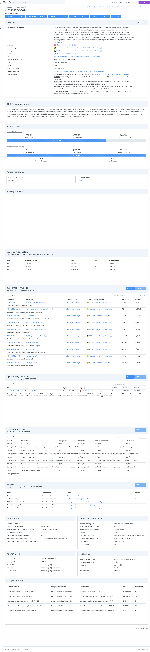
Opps (104, 16)
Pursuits (7, 29)
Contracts (7, 19)
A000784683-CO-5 (34, 334)
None (69, 66)
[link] (144, 300)
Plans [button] (121, 2)
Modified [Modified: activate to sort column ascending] (139, 304)
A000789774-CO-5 (34, 321)
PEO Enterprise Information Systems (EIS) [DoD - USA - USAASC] (91, 51)
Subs (94, 16)
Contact (34, 649)
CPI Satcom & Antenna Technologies (56, 314)
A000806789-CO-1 (33, 367)
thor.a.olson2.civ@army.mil (87, 508)
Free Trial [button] (144, 2)
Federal (5, 6)
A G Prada (47, 321)
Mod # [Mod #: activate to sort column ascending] (29, 446)
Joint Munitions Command (101, 396)
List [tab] (139, 23)
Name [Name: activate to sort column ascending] (29, 505)
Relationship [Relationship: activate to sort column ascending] (61, 505)
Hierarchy (62, 16)
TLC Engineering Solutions (52, 341)
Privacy (45, 649)
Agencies (7, 62)
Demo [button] (127, 2)
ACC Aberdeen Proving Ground (108, 307)
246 (90, 185)
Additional (136, 16)
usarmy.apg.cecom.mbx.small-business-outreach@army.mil (99, 514)
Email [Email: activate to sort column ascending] (80, 505)
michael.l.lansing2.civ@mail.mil (88, 511)
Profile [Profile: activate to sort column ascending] (139, 505)
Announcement (51, 16)
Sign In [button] (134, 2)
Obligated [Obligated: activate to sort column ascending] (128, 304)
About (27, 649)
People (6, 65)
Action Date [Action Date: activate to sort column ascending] (133, 446)
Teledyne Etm (48, 361)
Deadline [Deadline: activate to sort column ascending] (139, 393)
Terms (40, 649)
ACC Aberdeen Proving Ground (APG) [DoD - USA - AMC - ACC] (91, 48)
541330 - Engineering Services (77, 54)
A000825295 (31, 307)
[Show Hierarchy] (88, 45)
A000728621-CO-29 (34, 314)
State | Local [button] (17, 6)
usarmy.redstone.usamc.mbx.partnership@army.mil (96, 520)
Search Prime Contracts (35, 7)
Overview (30, 16)
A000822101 (31, 341)
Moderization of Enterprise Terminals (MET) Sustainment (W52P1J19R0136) (92, 71)
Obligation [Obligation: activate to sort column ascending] (75, 446)
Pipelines (7, 27)
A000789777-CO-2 (33, 327)
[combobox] (57, 2)
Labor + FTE (83, 16)
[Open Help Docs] (45, 7)
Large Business (124, 542)
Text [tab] (143, 23)
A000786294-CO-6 (34, 347)
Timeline (72, 16)
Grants (6, 22)
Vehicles (7, 50)
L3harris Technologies (77, 45)
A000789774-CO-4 (34, 354)
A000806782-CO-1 (33, 361)
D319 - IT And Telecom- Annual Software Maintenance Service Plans (90, 57)
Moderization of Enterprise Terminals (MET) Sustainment (46, 396)
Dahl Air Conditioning (51, 327)
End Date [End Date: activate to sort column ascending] (91, 446)
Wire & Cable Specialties (52, 307)
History (115, 16)
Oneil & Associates (50, 347)
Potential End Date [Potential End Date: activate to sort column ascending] (109, 446)
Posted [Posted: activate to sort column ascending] (128, 393)
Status (41, 16)
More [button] (114, 2)
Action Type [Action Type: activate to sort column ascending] (43, 446)
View (138, 508)
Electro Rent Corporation (52, 334)
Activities (7, 32)
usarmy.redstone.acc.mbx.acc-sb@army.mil (93, 517)
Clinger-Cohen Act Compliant (129, 574)
